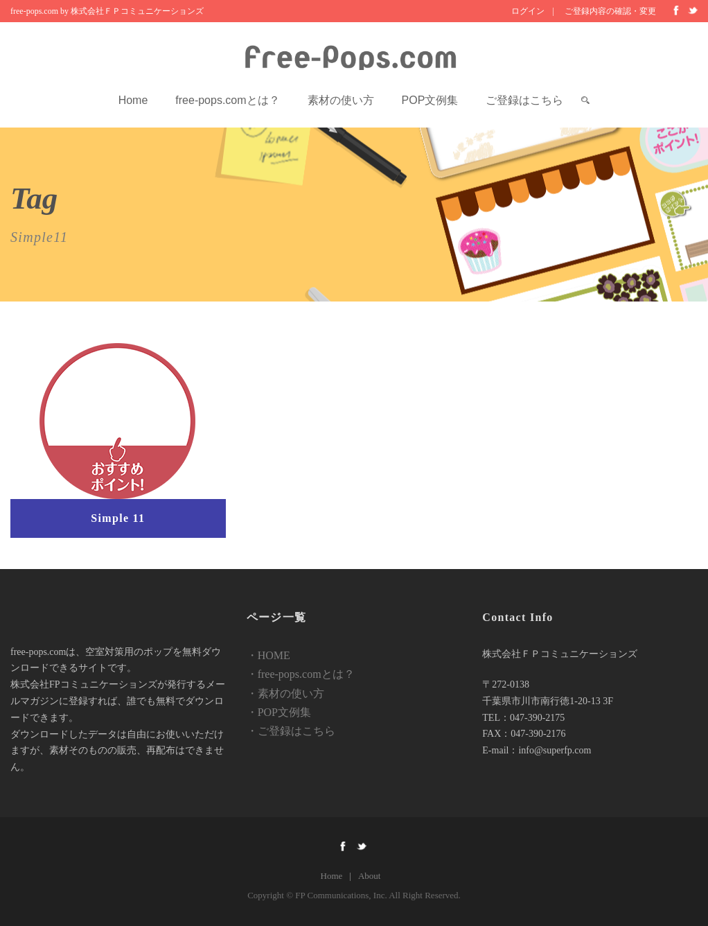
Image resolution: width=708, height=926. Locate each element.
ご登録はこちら (524, 100)
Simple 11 (118, 518)
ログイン (528, 11)
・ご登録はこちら (291, 731)
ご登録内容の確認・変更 (610, 11)
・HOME (268, 655)
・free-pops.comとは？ (301, 674)
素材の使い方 (341, 100)
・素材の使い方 (285, 693)
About (369, 876)
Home (133, 100)
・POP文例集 (279, 712)
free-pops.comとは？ (227, 100)
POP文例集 (430, 100)
